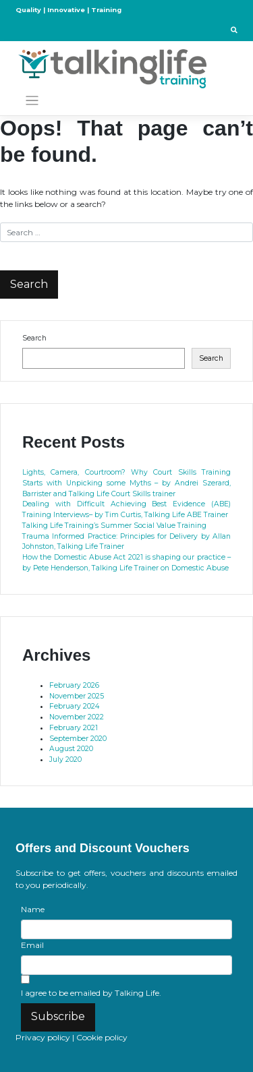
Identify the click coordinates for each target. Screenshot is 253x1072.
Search (34, 338)
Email (32, 945)
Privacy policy (43, 1037)
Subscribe (58, 1016)
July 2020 (65, 759)
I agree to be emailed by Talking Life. (91, 993)
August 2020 (71, 748)
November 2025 (76, 696)
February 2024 (74, 706)
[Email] (126, 965)
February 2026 (74, 685)
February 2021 (73, 727)
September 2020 (78, 738)
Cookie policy (102, 1037)
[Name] (126, 929)
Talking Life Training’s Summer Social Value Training (114, 525)
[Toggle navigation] (32, 101)
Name (33, 909)
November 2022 (76, 717)
